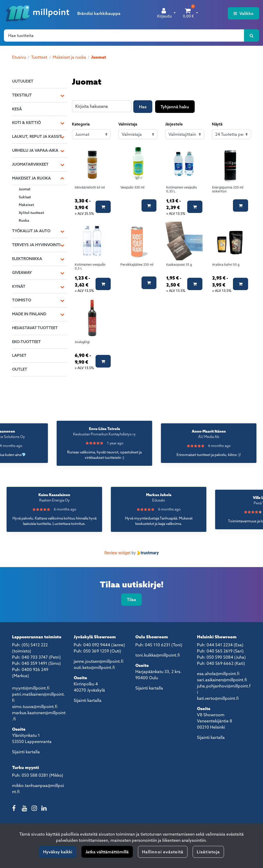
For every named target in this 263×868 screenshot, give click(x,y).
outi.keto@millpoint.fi (94, 667)
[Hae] (124, 35)
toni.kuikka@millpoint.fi (157, 655)
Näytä (217, 124)
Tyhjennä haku (175, 106)
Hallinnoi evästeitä (162, 851)
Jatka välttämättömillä (107, 851)
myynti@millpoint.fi (30, 688)
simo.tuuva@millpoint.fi (34, 706)
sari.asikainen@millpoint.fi (222, 679)
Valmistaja (127, 124)
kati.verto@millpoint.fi (218, 698)
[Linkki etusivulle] (37, 13)
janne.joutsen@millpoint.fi (98, 661)
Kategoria (81, 124)
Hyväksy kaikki (57, 851)
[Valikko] (243, 13)
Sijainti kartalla (26, 751)
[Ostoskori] (188, 13)
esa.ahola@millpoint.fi (218, 673)
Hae (143, 106)
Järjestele (174, 124)
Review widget (117, 552)
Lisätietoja (208, 851)
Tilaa (131, 599)
